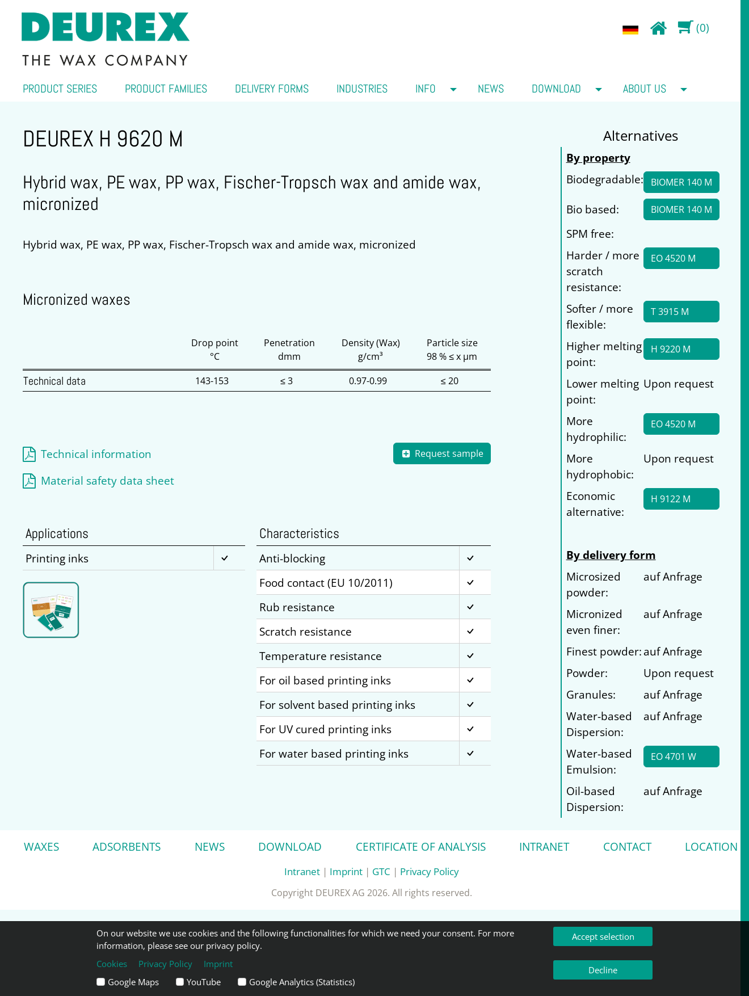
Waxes (41, 846)
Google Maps (133, 981)
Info (425, 88)
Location (711, 846)
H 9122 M (671, 499)
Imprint (346, 871)
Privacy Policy (429, 871)
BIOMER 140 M (681, 182)
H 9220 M (671, 349)
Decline (602, 970)
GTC (381, 871)
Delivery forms (272, 88)
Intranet (544, 846)
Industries (362, 88)
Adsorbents (126, 846)
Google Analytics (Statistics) (302, 981)
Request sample (442, 453)
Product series (60, 88)
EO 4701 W (673, 756)
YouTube (204, 981)
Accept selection (603, 936)
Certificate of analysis (421, 846)
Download (556, 88)
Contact (627, 846)
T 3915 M (670, 311)
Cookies (111, 963)
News (491, 88)
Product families (166, 88)
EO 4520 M (673, 258)
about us (644, 88)
